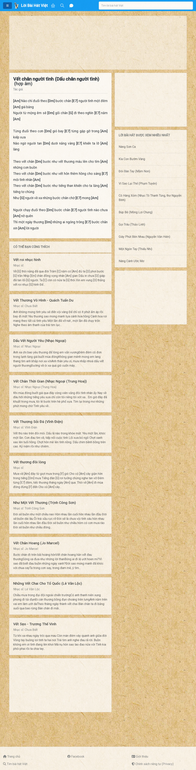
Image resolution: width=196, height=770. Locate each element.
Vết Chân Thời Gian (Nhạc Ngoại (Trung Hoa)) (50, 381)
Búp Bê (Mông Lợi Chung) (136, 212)
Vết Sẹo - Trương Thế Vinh (34, 624)
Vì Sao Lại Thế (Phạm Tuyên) (138, 183)
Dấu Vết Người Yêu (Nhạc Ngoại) (39, 340)
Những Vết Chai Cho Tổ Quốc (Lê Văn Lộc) (47, 583)
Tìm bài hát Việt (17, 764)
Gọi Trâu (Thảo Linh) (132, 224)
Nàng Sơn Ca (127, 147)
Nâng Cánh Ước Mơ (131, 261)
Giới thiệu (142, 756)
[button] (7, 5)
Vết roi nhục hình (27, 259)
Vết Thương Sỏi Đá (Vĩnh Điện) (38, 421)
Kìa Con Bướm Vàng (132, 159)
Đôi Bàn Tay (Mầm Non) (134, 171)
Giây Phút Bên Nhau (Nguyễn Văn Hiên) (144, 237)
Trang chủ (13, 756)
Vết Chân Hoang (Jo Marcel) (36, 543)
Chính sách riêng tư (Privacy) (155, 764)
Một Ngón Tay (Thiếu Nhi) (135, 249)
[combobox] (146, 6)
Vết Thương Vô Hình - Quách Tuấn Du (43, 300)
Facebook (77, 756)
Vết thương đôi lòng (29, 462)
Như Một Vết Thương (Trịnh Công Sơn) (44, 502)
